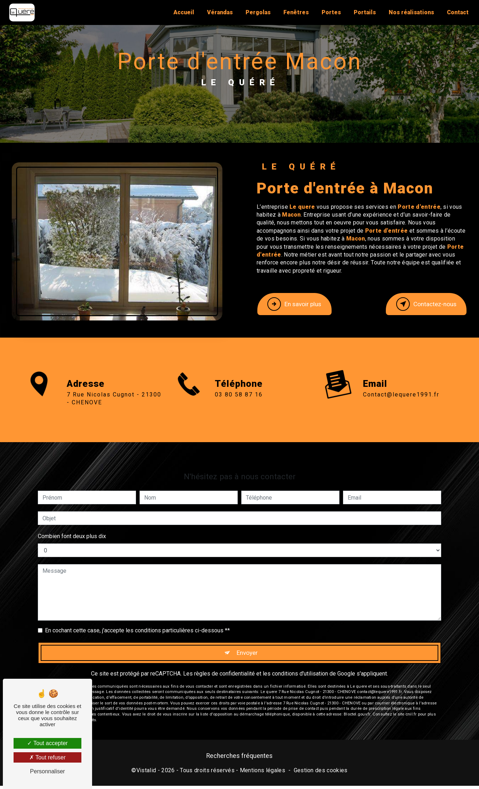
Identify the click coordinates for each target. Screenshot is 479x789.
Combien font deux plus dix (72, 504)
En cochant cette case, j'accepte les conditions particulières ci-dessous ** (137, 599)
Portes (329, 12)
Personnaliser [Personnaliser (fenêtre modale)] (47, 771)
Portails (363, 12)
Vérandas (218, 12)
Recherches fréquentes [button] (239, 759)
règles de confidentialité (224, 644)
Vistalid (146, 773)
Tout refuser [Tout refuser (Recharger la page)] (47, 757)
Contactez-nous (420, 304)
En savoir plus (301, 304)
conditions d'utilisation (300, 644)
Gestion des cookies (321, 773)
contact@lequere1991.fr (401, 362)
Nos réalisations (409, 12)
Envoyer (247, 622)
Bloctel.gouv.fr (357, 685)
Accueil (182, 12)
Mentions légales (262, 773)
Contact (456, 12)
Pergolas (256, 12)
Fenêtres (294, 12)
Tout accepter (47, 743)
